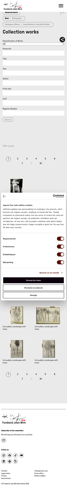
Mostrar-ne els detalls (49, 273)
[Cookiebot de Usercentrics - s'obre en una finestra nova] (53, 196)
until (5, 99)
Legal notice (5, 473)
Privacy (4, 476)
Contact (4, 471)
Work (7, 18)
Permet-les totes (33, 280)
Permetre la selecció (33, 288)
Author (6, 79)
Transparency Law (41, 471)
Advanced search (11, 12)
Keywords (7, 49)
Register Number (10, 109)
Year (4, 69)
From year (7, 89)
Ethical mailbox (40, 476)
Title (5, 59)
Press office (38, 473)
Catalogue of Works (12, 24)
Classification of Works (13, 41)
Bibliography (17, 18)
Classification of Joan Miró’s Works (36, 24)
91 (41, 163)
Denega (33, 295)
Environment (6, 478)
